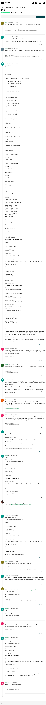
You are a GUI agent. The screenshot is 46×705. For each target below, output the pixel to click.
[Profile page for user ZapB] (2, 349)
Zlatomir (6, 399)
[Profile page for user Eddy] (2, 501)
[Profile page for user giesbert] (2, 49)
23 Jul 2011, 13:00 (15, 364)
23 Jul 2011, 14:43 (14, 501)
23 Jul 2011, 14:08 (15, 379)
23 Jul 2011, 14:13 (15, 399)
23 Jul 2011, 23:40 (14, 588)
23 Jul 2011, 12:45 (14, 348)
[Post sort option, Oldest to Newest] (2, 17)
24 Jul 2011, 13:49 (15, 637)
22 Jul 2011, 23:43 (15, 36)
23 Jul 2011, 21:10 (15, 575)
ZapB (6, 348)
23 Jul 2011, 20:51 (14, 561)
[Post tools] (44, 33)
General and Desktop (5, 12)
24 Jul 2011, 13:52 (14, 682)
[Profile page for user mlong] (2, 23)
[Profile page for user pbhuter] (2, 37)
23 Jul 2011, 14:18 (15, 455)
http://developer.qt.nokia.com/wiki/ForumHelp (21, 504)
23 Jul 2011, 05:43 (15, 48)
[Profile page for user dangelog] (2, 365)
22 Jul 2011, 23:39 (14, 22)
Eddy (6, 501)
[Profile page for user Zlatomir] (2, 400)
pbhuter (6, 36)
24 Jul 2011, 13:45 (14, 622)
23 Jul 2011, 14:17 (15, 431)
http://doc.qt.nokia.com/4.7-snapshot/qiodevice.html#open (27, 590)
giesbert (6, 48)
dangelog (7, 364)
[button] (2, 703)
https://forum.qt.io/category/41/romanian (12, 408)
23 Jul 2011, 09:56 (15, 63)
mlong (6, 22)
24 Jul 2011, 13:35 (15, 608)
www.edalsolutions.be (8, 509)
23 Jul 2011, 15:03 (15, 515)
